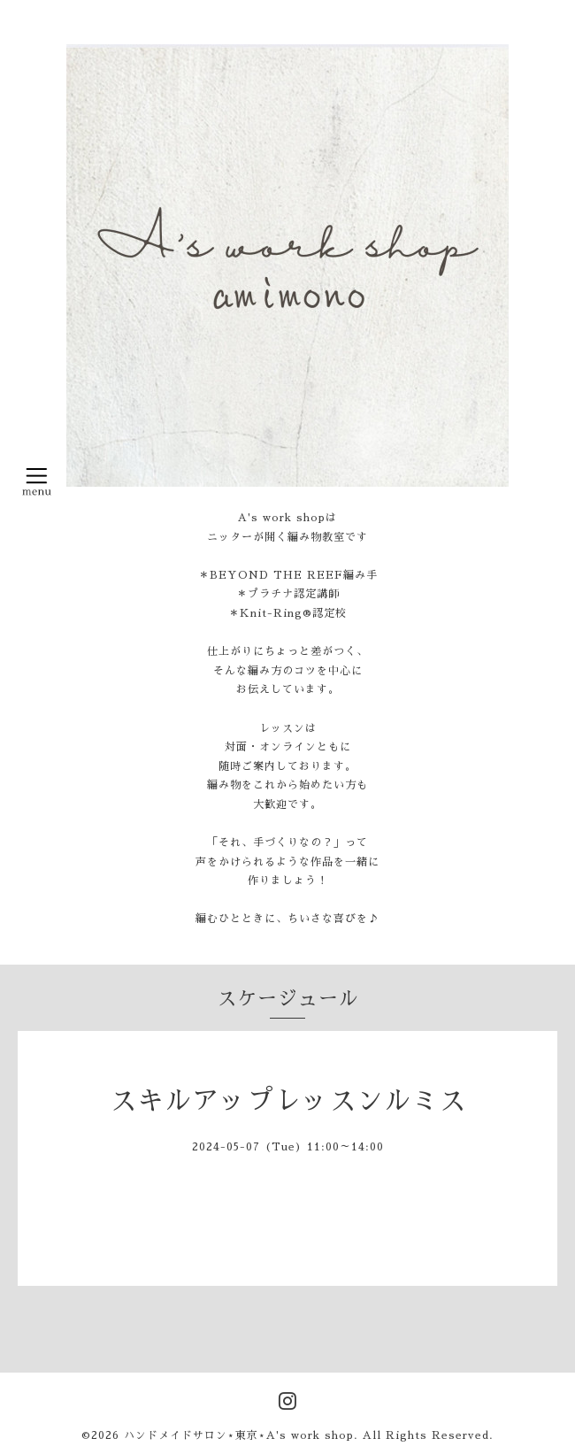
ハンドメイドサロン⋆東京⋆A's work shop (239, 1435)
